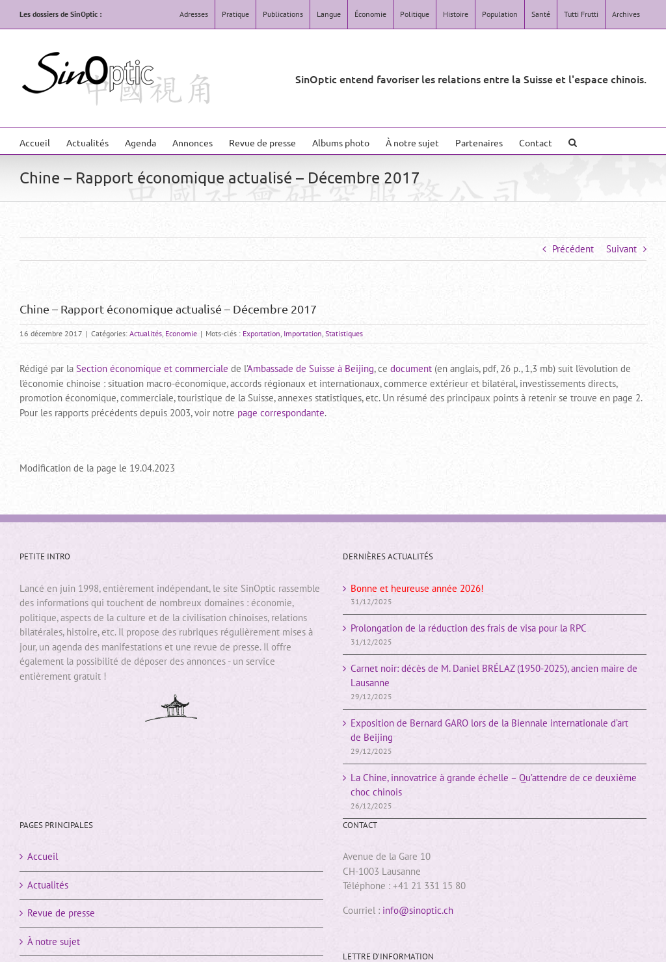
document (411, 368)
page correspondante (281, 413)
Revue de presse (61, 913)
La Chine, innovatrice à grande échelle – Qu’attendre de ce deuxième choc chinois (494, 785)
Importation (303, 333)
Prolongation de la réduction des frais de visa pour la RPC (469, 628)
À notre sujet (53, 941)
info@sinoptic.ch (417, 910)
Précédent (573, 249)
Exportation (261, 333)
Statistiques (344, 333)
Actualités (145, 333)
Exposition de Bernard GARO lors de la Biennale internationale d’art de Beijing (489, 730)
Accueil (42, 856)
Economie (181, 333)
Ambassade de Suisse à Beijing (310, 368)
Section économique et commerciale (152, 368)
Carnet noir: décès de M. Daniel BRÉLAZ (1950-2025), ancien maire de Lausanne (494, 675)
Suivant (621, 249)
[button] (572, 141)
